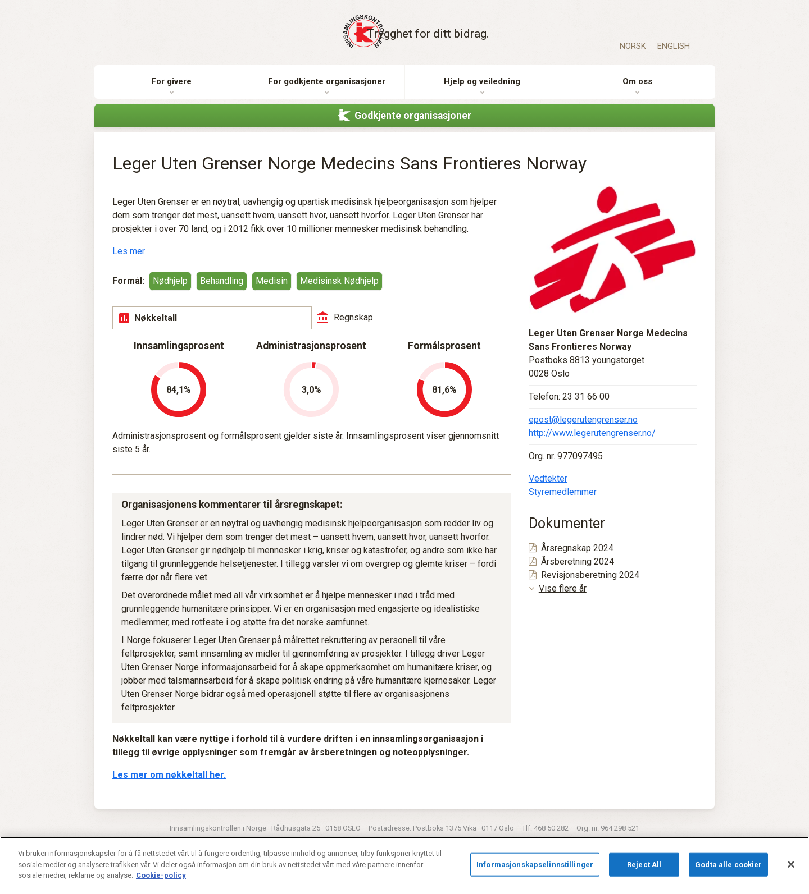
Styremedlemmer (563, 504)
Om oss (637, 95)
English (673, 46)
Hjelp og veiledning (482, 95)
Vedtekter (548, 491)
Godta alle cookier (728, 864)
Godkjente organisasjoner (412, 128)
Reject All (644, 864)
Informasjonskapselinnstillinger (534, 864)
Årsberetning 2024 (571, 574)
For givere (171, 95)
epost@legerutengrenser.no (583, 432)
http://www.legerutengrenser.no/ (592, 446)
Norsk (633, 46)
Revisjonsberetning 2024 (584, 588)
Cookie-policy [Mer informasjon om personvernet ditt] (161, 875)
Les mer (128, 264)
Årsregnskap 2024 (571, 561)
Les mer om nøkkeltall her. (169, 787)
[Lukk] (791, 864)
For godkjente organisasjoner (326, 95)
